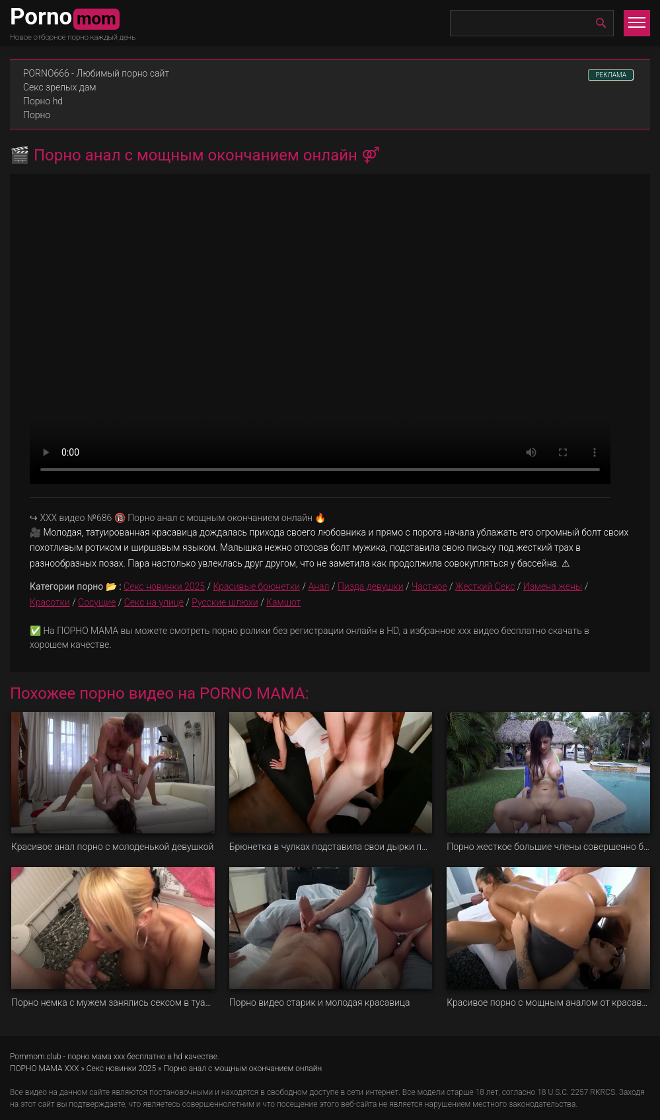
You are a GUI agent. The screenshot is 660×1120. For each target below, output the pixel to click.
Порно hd (43, 101)
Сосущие (97, 602)
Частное (429, 586)
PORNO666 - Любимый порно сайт (96, 73)
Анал (319, 586)
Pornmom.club (35, 1056)
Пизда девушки (371, 586)
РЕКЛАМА (610, 75)
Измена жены (553, 586)
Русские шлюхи (225, 602)
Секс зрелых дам (59, 87)
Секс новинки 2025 (164, 586)
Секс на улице (154, 602)
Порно (36, 115)
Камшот (283, 602)
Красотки (50, 602)
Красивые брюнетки (256, 586)
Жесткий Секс (485, 586)
